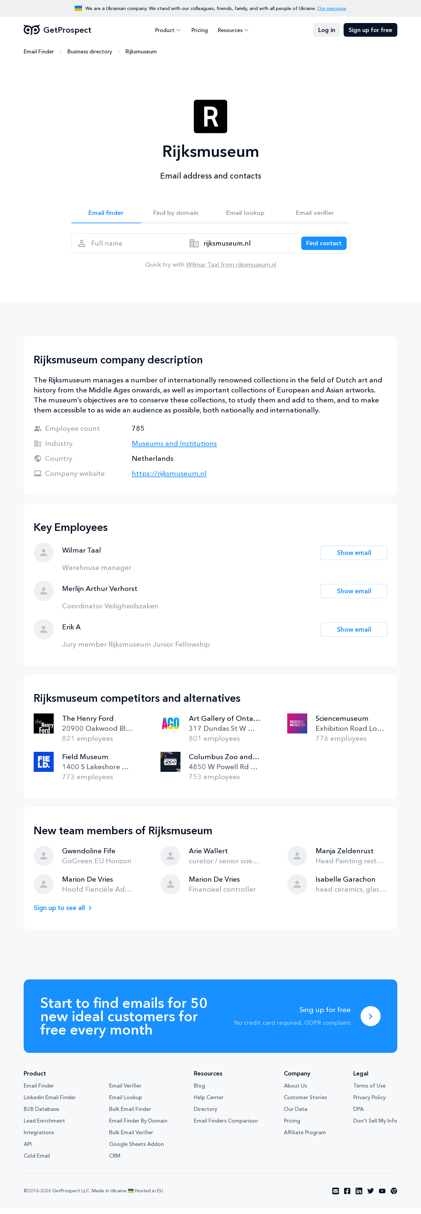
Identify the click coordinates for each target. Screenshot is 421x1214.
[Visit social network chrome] (394, 1196)
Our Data (295, 1114)
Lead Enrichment (44, 1126)
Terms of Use (369, 1091)
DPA (358, 1114)
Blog (199, 1091)
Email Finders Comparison (226, 1126)
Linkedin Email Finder (50, 1103)
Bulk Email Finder (130, 1114)
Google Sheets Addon (136, 1149)
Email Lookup (125, 1103)
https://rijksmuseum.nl (169, 479)
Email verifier (315, 214)
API (28, 1149)
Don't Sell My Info (375, 1126)
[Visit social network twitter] (370, 1196)
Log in (326, 30)
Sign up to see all (62, 913)
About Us (295, 1091)
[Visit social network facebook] (347, 1196)
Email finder (106, 214)
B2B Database (41, 1114)
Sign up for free (370, 30)
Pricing (199, 30)
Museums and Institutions (174, 449)
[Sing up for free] (371, 1022)
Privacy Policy (369, 1103)
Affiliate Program (305, 1138)
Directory (205, 1114)
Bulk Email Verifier (131, 1138)
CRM (114, 1161)
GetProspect (57, 30)
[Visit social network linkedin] (359, 1196)
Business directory (89, 51)
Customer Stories (305, 1103)
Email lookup (245, 214)
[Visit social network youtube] (382, 1196)
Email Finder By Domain (138, 1126)
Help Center (209, 1103)
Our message (331, 8)
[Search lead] (321, 247)
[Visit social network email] (335, 1196)
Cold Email (37, 1161)
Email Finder (39, 51)
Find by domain (175, 214)
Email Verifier (125, 1091)
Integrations (39, 1138)
